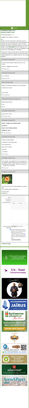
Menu (14, 28)
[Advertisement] (13, 13)
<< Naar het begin (6, 243)
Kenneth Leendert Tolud (7, 32)
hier (4, 37)
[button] (15, 203)
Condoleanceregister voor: (8, 30)
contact (23, 48)
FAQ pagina (12, 46)
